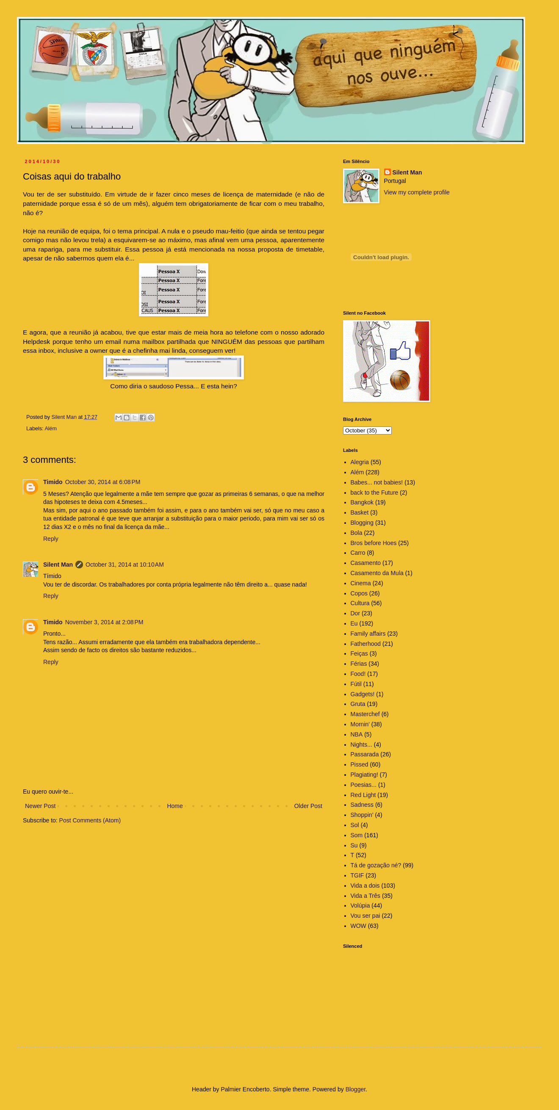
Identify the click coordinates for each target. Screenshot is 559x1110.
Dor (355, 613)
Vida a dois (365, 885)
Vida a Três (366, 895)
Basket (360, 512)
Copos (359, 593)
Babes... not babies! (377, 482)
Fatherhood (366, 643)
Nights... (361, 744)
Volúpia (360, 905)
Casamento (366, 562)
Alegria (360, 462)
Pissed (359, 764)
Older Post (308, 806)
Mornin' (360, 724)
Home (175, 806)
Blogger (355, 1089)
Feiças (359, 653)
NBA (357, 734)
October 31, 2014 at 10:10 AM (125, 564)
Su (354, 845)
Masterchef (365, 714)
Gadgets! (363, 694)
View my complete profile (417, 192)
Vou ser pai (365, 915)
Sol (355, 825)
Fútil (356, 684)
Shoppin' (362, 814)
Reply (50, 538)
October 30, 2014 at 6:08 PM (103, 482)
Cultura (360, 603)
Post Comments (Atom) (90, 820)
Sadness (362, 804)
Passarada (365, 754)
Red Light (363, 795)
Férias (359, 663)
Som (357, 835)
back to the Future (374, 492)
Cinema (361, 583)
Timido (53, 482)
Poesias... (363, 784)
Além (50, 429)
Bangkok (362, 502)
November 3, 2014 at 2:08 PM (104, 622)
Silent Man (58, 564)
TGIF (357, 875)
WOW (358, 925)
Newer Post (40, 806)
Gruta (358, 703)
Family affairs (368, 633)
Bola (357, 532)
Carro (358, 552)
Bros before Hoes (374, 543)
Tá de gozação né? (376, 865)
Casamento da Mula (377, 573)
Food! (358, 673)
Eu (354, 623)
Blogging (362, 522)
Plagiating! (364, 774)
